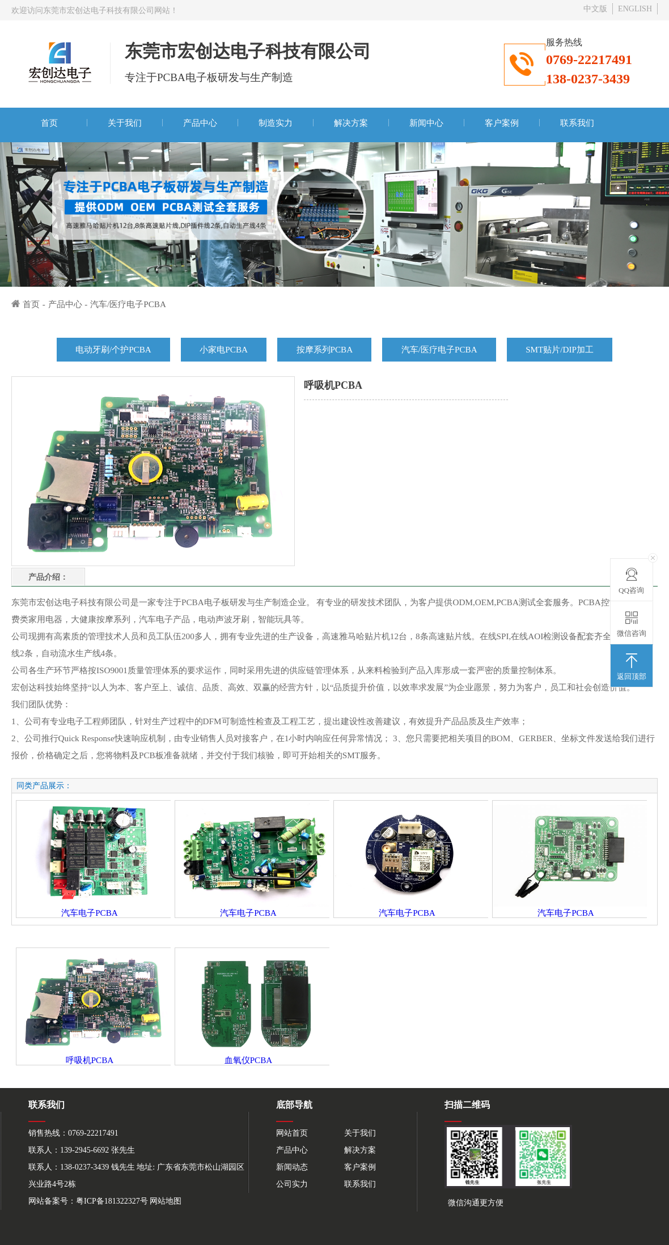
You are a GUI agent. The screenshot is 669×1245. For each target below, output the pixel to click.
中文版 (595, 9)
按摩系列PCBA (325, 349)
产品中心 (200, 123)
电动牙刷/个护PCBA (113, 349)
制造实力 (276, 123)
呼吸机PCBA (90, 1060)
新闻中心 (426, 123)
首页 (49, 123)
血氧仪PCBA (249, 1060)
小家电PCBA (224, 349)
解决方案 (351, 123)
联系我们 (577, 123)
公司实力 (292, 1184)
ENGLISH (635, 9)
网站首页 (292, 1133)
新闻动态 (292, 1167)
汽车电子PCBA (89, 912)
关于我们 (125, 123)
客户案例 (502, 123)
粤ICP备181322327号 (112, 1201)
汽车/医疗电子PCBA (128, 304)
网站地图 (165, 1201)
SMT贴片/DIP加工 (560, 349)
